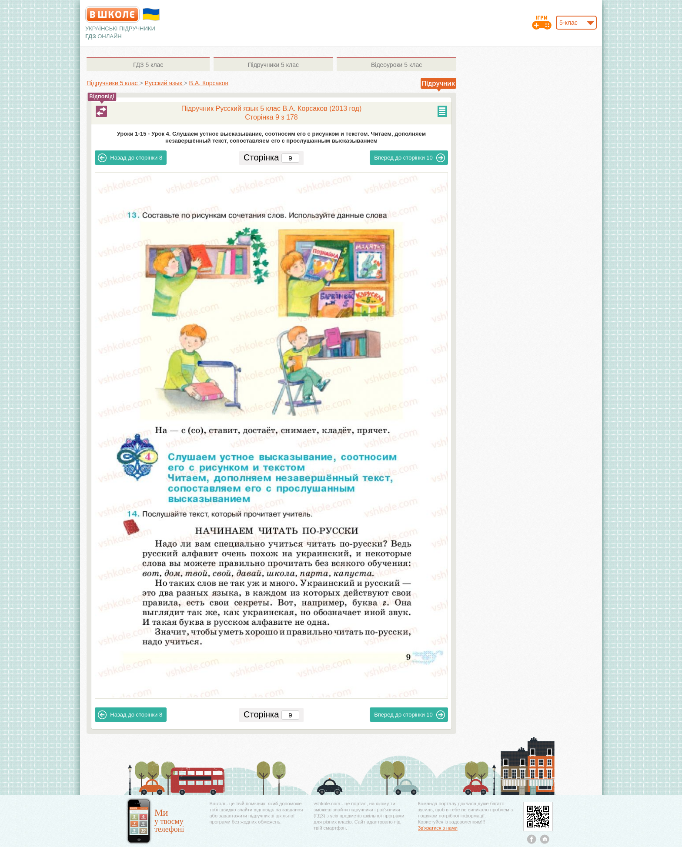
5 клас (148, 64)
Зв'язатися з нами (438, 827)
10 (409, 157)
